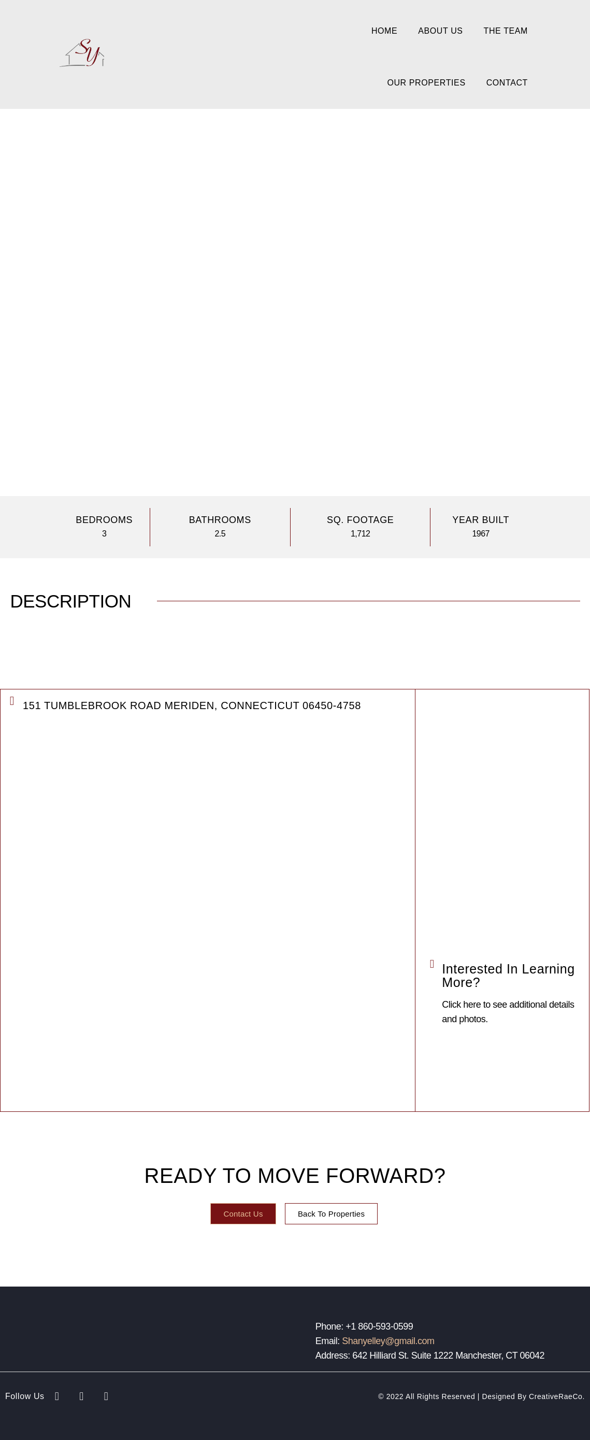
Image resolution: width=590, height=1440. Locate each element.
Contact (507, 82)
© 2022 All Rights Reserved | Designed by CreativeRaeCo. (481, 1396)
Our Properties (426, 82)
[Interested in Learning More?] (432, 964)
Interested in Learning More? (508, 976)
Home (384, 30)
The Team (506, 30)
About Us (440, 30)
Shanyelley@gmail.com (388, 1341)
